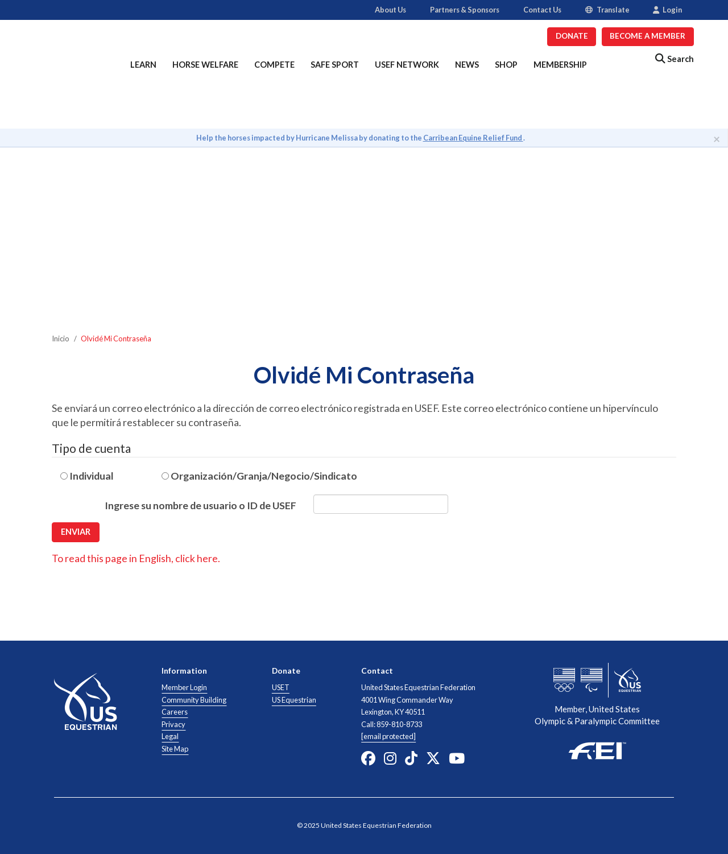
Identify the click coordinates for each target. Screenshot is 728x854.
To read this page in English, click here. (136, 558)
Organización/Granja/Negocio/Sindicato (259, 475)
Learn (143, 64)
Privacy (173, 724)
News (467, 64)
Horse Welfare (205, 64)
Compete (274, 64)
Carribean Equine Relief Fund (473, 137)
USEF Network (407, 64)
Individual (87, 475)
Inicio (60, 338)
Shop (506, 64)
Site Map (175, 748)
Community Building (194, 699)
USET (280, 687)
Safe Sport (335, 64)
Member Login (184, 687)
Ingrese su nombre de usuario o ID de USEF (200, 505)
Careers (175, 711)
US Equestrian (294, 699)
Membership (560, 64)
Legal (170, 736)
